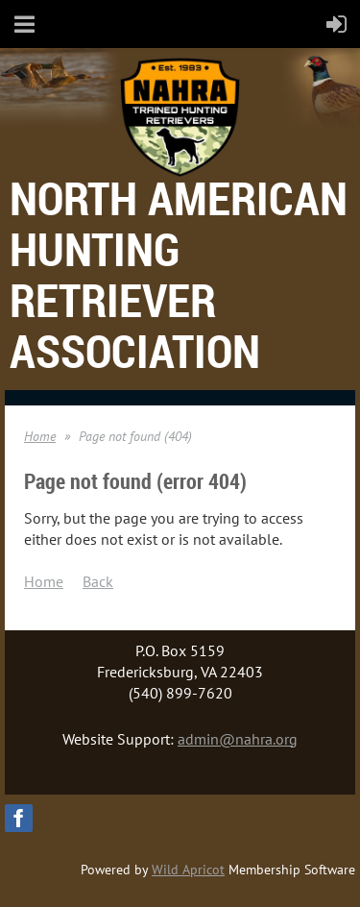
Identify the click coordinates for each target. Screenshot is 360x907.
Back (98, 581)
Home (40, 436)
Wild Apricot (188, 869)
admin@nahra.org (238, 738)
